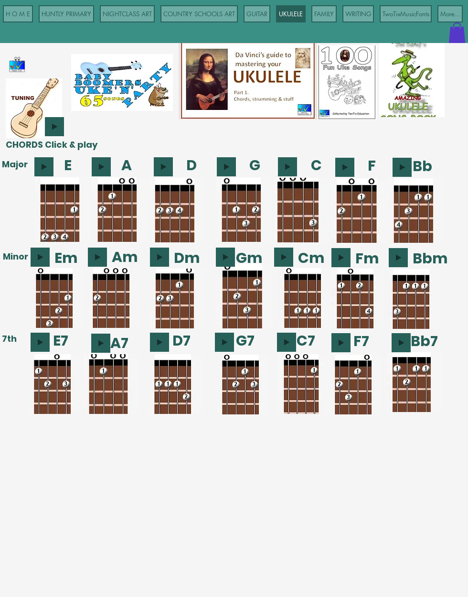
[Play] (54, 126)
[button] (457, 32)
